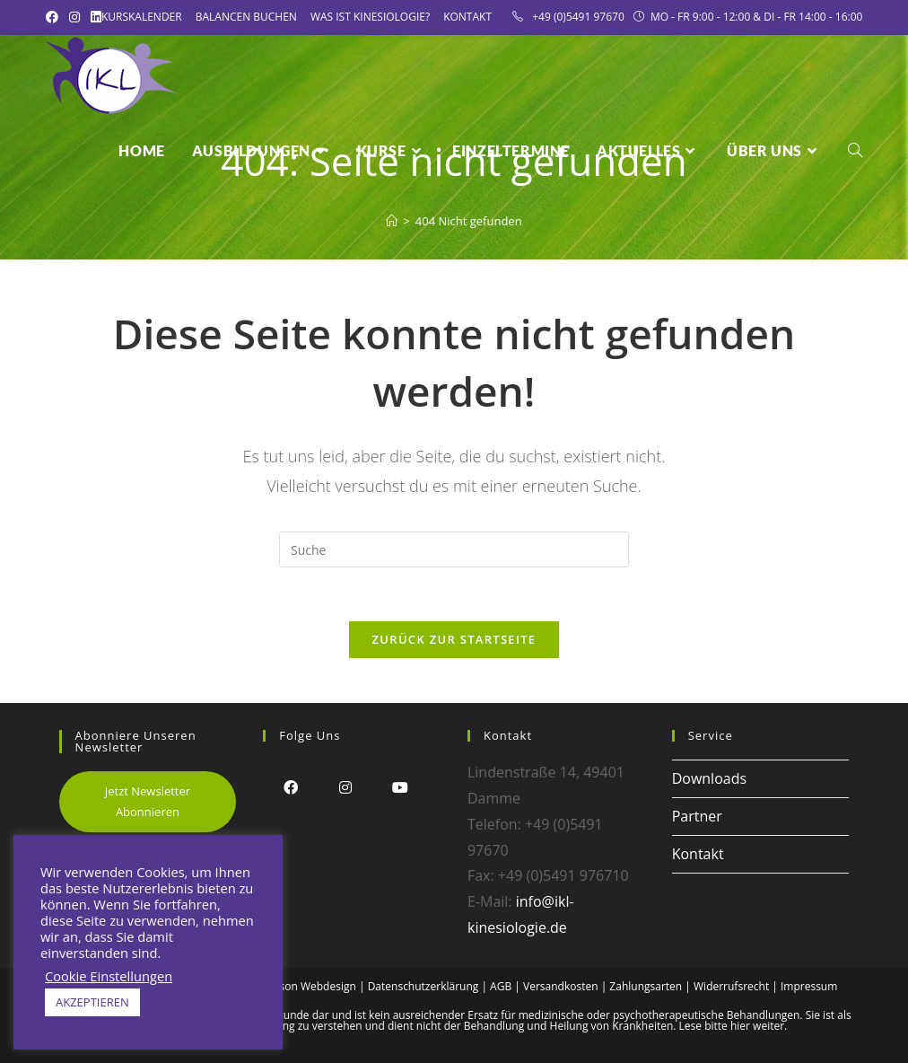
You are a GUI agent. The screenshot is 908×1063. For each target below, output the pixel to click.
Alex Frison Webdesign (299, 986)
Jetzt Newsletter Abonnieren (147, 801)
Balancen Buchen (246, 16)
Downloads (709, 778)
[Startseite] (391, 221)
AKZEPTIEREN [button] (92, 1002)
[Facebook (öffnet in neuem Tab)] (55, 17)
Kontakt (467, 16)
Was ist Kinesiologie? (370, 16)
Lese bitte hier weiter (732, 1025)
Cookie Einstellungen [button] (108, 976)
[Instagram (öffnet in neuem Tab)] (74, 17)
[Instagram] (345, 787)
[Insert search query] (454, 549)
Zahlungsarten (645, 986)
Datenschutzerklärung (423, 986)
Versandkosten (560, 986)
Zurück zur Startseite (454, 639)
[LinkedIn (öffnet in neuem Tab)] (96, 17)
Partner (697, 816)
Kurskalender (141, 16)
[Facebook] (290, 787)
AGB (500, 986)
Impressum (809, 986)
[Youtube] (399, 787)
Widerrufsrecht (731, 986)
